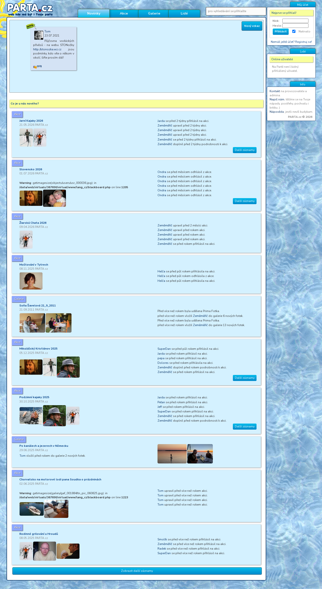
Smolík (162, 539)
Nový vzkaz (252, 26)
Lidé (184, 13)
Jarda (161, 121)
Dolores (163, 363)
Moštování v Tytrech (33, 265)
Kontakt (275, 91)
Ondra (161, 172)
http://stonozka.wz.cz (47, 49)
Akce (124, 13)
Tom (23, 456)
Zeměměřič (164, 125)
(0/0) (39, 66)
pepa (161, 358)
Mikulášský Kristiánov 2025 (38, 348)
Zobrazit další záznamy (137, 571)
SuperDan (164, 349)
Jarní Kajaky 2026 (31, 121)
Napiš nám (277, 99)
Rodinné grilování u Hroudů (38, 534)
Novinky (93, 13)
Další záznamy (245, 150)
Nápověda (277, 112)
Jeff (159, 407)
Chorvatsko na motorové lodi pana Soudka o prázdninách (60, 479)
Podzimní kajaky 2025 (34, 397)
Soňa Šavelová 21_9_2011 (37, 305)
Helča (161, 271)
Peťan (161, 402)
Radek (161, 549)
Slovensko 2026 (30, 169)
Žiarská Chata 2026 (32, 223)
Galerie (154, 13)
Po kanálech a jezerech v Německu (43, 446)
